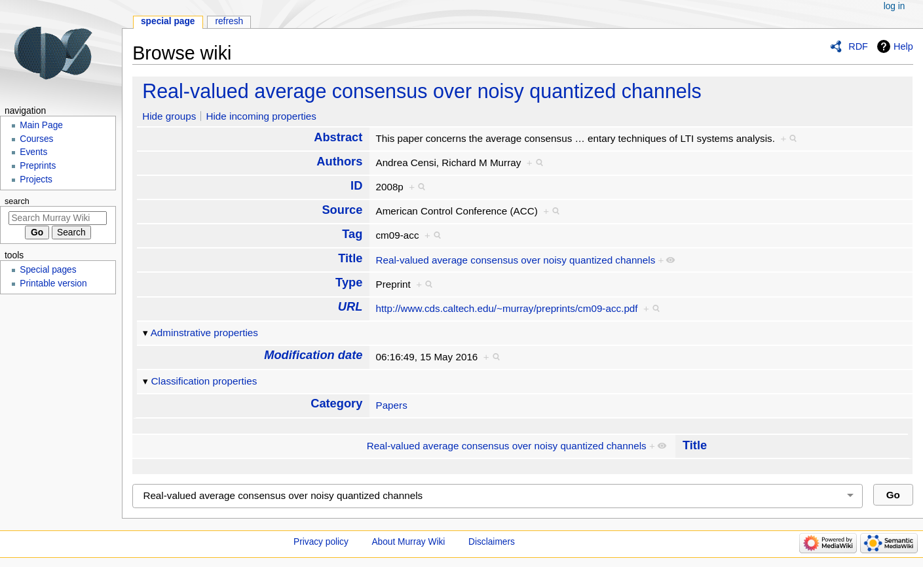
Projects (36, 179)
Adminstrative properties (204, 332)
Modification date (313, 355)
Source (342, 209)
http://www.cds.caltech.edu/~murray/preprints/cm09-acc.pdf (506, 308)
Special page (168, 21)
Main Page (41, 125)
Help (903, 46)
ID (356, 185)
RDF (858, 46)
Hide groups (169, 116)
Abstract (338, 137)
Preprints (38, 166)
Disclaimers (491, 542)
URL (350, 306)
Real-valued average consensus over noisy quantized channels (422, 91)
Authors (339, 161)
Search (17, 201)
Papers (391, 405)
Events (33, 152)
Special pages (48, 270)
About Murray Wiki (408, 542)
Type (348, 282)
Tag (352, 234)
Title (350, 258)
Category (336, 403)
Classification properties (204, 381)
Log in (894, 6)
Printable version (53, 283)
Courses (36, 139)
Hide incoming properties (261, 116)
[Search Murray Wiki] (58, 218)
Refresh (229, 21)
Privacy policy (320, 542)
